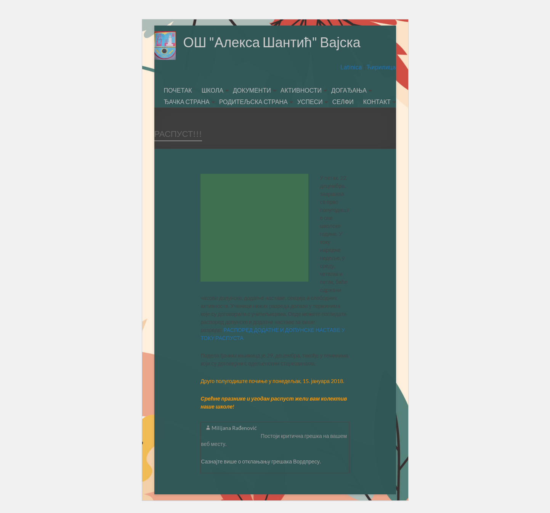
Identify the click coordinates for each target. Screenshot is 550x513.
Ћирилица (380, 67)
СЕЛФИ (343, 101)
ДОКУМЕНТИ (252, 90)
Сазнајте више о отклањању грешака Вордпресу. (261, 461)
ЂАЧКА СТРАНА (187, 101)
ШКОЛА (212, 90)
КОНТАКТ (377, 101)
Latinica (351, 67)
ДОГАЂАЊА (349, 90)
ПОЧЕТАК (178, 90)
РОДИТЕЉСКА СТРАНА (253, 101)
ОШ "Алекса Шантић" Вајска (272, 42)
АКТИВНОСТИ (301, 90)
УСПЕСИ (310, 101)
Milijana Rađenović (234, 428)
